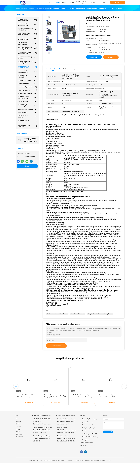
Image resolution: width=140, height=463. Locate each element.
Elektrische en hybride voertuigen (27, 125)
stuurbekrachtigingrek (27, 90)
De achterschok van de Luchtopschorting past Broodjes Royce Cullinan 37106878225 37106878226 (66, 438)
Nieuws (18, 429)
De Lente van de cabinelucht (27, 76)
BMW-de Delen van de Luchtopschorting (27, 34)
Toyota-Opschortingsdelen (27, 109)
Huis (17, 419)
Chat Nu (117, 2)
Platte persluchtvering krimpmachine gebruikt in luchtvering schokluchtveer (107, 397)
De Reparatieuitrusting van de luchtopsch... (27, 62)
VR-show (18, 424)
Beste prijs (93, 57)
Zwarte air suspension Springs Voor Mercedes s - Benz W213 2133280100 (42, 438)
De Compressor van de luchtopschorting (27, 52)
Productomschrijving (69, 69)
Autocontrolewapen (27, 83)
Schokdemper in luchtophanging (27, 43)
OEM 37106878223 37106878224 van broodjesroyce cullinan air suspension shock (66, 430)
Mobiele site (19, 434)
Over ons (18, 426)
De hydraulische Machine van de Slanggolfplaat (99, 314)
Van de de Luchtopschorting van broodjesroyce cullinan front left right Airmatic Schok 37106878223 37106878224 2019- (66, 421)
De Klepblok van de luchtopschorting (27, 97)
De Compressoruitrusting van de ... (27, 57)
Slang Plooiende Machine (77, 314)
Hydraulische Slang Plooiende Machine (27, 66)
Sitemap (18, 431)
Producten (18, 421)
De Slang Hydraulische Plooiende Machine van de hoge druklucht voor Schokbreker (30, 140)
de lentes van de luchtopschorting (27, 24)
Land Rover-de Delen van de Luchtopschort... (27, 48)
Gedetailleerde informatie (53, 69)
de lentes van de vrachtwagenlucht (27, 71)
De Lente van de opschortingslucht (27, 105)
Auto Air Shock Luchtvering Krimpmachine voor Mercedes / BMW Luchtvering (82, 397)
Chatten (27, 166)
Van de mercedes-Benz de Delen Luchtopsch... (27, 29)
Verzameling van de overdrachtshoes (27, 121)
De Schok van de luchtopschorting (27, 19)
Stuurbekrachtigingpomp (27, 87)
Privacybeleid (19, 436)
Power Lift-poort (27, 112)
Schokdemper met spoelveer (27, 116)
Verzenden (56, 346)
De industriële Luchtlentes (27, 80)
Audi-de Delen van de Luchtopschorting (27, 38)
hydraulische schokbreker (27, 93)
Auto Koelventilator (27, 101)
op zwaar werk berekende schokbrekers (57, 314)
